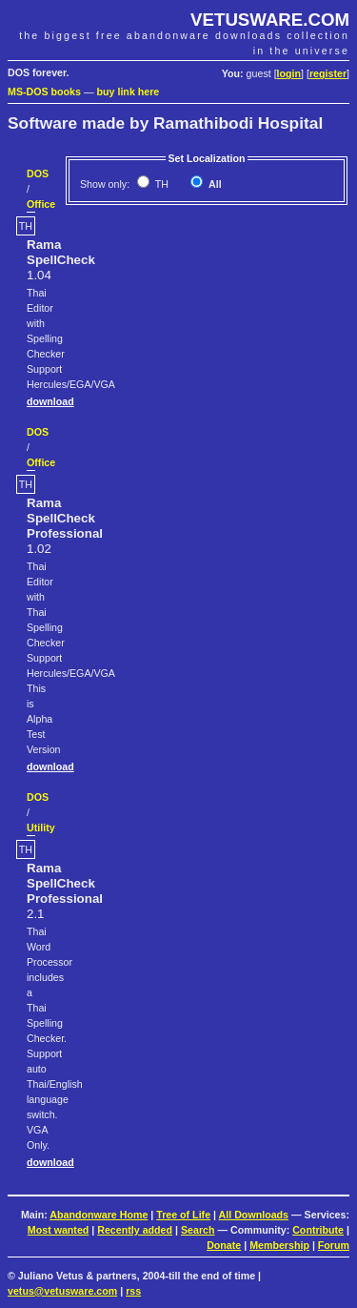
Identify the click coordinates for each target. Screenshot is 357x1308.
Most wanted (58, 1230)
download (50, 401)
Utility (41, 827)
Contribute (318, 1230)
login (289, 73)
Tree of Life (183, 1214)
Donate (224, 1245)
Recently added (134, 1230)
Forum (333, 1245)
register (328, 73)
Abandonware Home (99, 1214)
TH (160, 184)
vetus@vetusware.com (62, 1291)
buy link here (128, 91)
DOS (38, 173)
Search (198, 1230)
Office (41, 204)
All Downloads (253, 1214)
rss (133, 1291)
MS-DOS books (44, 91)
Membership (279, 1245)
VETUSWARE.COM (269, 20)
